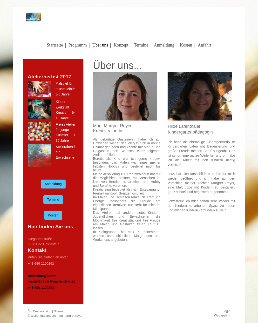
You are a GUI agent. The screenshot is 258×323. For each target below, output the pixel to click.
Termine (53, 200)
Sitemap (59, 311)
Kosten (53, 215)
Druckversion (40, 311)
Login (226, 311)
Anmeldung (53, 184)
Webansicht (222, 315)
